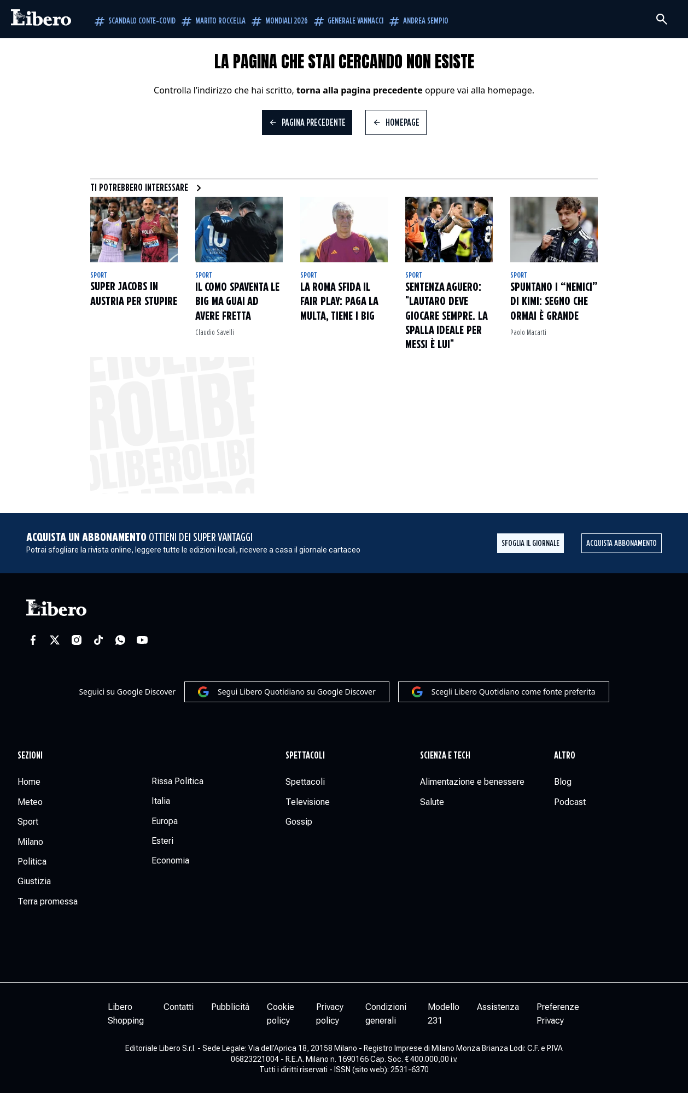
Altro (564, 755)
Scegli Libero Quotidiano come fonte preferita (504, 691)
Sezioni (30, 755)
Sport (98, 275)
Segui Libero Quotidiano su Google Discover (287, 691)
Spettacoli (305, 755)
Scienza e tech (445, 755)
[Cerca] (661, 19)
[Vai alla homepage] (41, 19)
